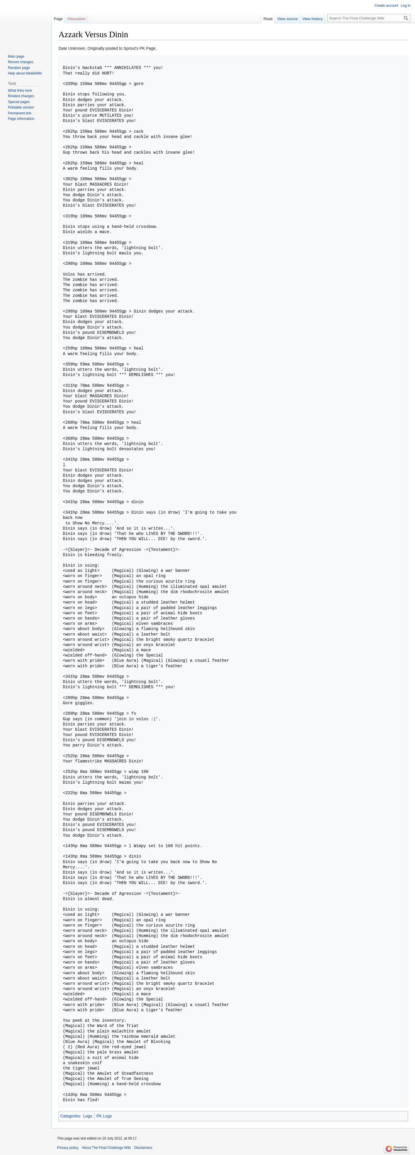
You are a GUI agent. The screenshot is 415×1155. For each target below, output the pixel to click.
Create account (386, 5)
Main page (16, 56)
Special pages (19, 102)
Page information (21, 119)
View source (287, 19)
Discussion (76, 19)
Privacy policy (67, 1148)
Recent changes (20, 62)
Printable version (21, 107)
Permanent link (19, 113)
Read (267, 19)
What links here (20, 90)
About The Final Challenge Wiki (106, 1148)
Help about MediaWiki (25, 73)
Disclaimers (143, 1148)
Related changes (21, 96)
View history (312, 19)
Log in (405, 5)
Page (58, 19)
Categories (70, 1116)
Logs (87, 1116)
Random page (19, 68)
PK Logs (104, 1116)
